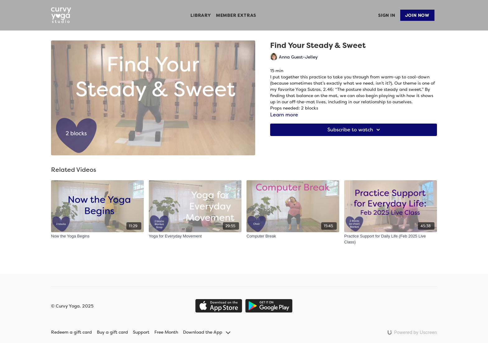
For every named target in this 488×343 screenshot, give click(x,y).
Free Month (166, 332)
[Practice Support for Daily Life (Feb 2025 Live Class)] (390, 239)
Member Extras (236, 15)
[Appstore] (218, 306)
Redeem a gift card (71, 332)
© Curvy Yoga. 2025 (72, 306)
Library (200, 15)
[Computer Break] (292, 236)
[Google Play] (269, 306)
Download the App (206, 332)
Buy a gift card (112, 332)
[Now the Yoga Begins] (97, 236)
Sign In (386, 15)
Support (141, 332)
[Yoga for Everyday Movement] (195, 236)
